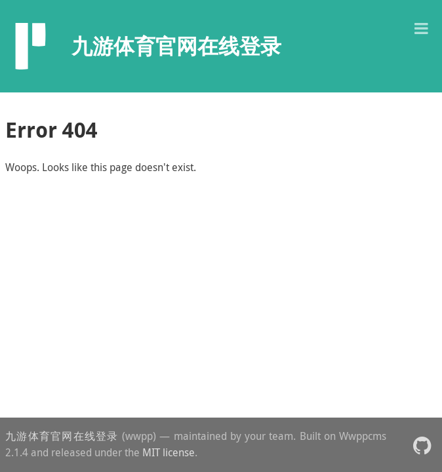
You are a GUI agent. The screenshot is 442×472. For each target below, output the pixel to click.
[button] (421, 27)
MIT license (168, 452)
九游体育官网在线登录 (62, 436)
